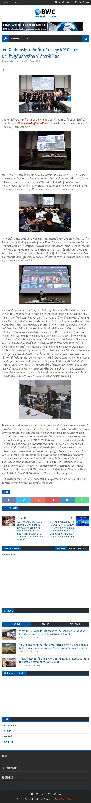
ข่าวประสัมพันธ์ (10, 726)
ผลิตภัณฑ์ (8, 736)
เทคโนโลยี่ (8, 742)
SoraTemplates (34, 799)
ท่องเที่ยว (7, 731)
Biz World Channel (65, 799)
